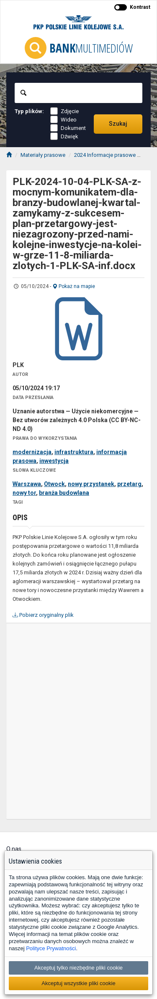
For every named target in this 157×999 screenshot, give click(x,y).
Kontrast (140, 7)
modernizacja (32, 452)
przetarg (129, 484)
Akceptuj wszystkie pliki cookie (78, 983)
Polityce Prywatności (51, 948)
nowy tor (24, 492)
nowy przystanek (91, 484)
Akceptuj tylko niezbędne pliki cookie (78, 968)
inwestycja (54, 460)
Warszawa (27, 484)
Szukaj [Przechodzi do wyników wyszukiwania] (118, 123)
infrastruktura (73, 452)
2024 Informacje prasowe (105, 155)
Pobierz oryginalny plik (43, 615)
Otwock (54, 484)
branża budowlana (64, 492)
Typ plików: (29, 111)
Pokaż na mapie (73, 286)
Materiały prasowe (43, 155)
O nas (13, 849)
